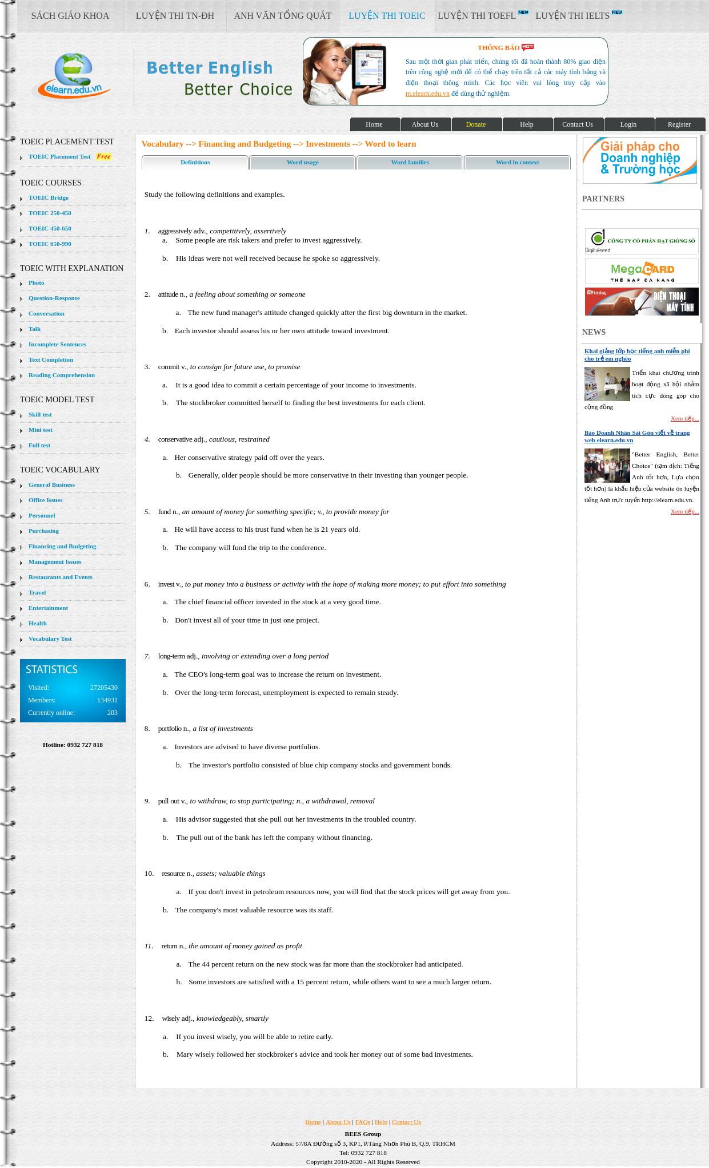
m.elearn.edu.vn (428, 94)
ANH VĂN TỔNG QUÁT (282, 16)
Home (313, 1121)
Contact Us (406, 1121)
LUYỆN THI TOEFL (483, 15)
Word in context (517, 162)
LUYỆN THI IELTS (579, 15)
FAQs (362, 1121)
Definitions (195, 162)
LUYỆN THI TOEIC (387, 16)
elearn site (181, 77)
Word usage (303, 162)
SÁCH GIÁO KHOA (70, 16)
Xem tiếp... (685, 418)
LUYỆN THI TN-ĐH (175, 16)
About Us (338, 1121)
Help (381, 1121)
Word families (410, 162)
